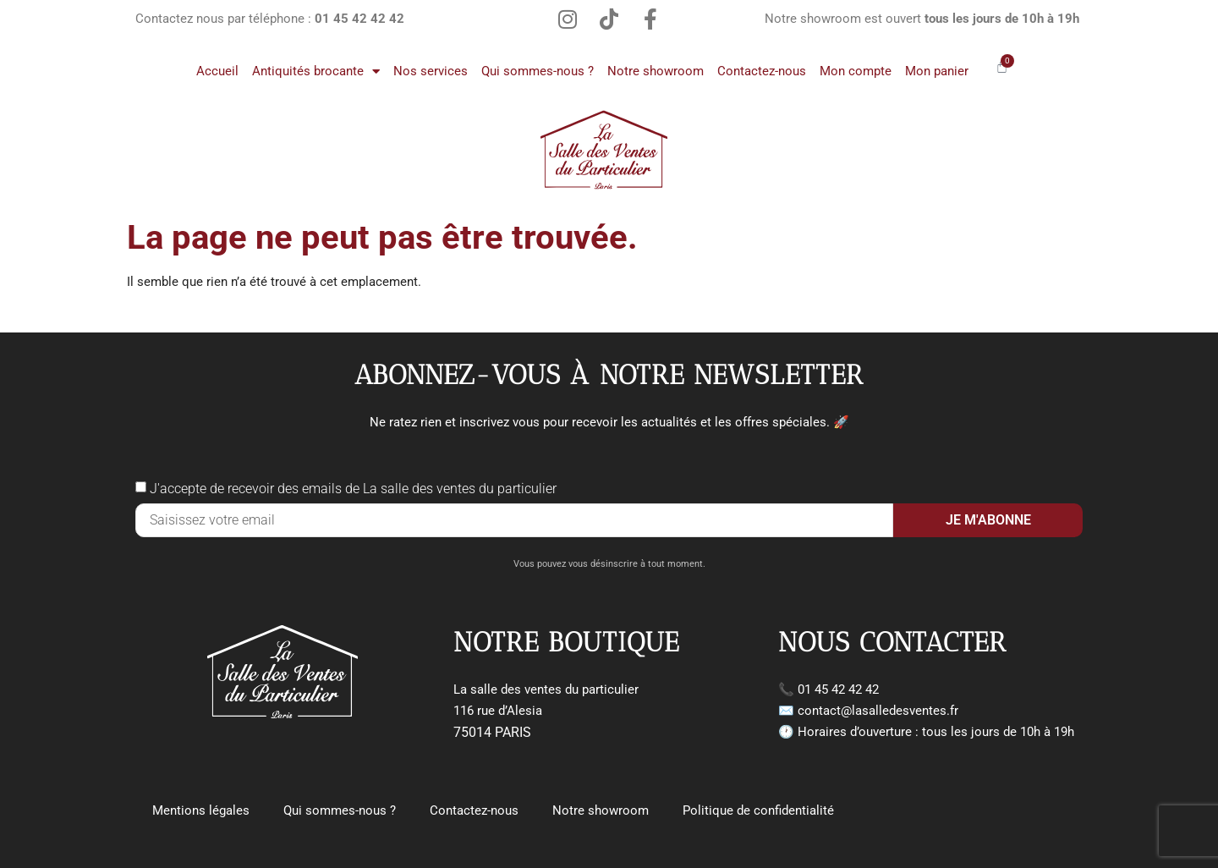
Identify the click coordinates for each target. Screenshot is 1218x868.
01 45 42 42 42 (838, 689)
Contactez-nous (761, 71)
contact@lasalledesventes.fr (878, 710)
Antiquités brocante (316, 71)
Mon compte (856, 71)
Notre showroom (655, 71)
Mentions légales (201, 810)
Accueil (217, 71)
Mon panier (936, 71)
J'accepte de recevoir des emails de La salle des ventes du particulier (353, 489)
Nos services (430, 71)
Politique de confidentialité (758, 810)
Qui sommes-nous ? (537, 71)
